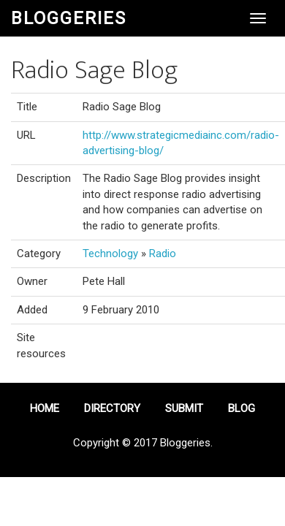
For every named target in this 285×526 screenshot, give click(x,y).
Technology (110, 253)
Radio (162, 253)
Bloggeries (68, 18)
